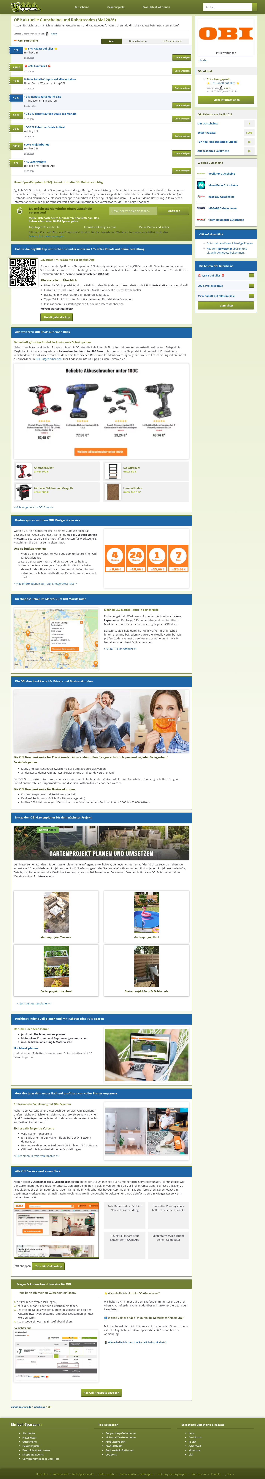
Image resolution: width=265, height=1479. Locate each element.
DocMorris (195, 1437)
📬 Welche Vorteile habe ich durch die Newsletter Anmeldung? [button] (143, 1318)
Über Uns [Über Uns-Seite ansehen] (42, 1474)
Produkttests (113, 1446)
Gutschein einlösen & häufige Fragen (230, 243)
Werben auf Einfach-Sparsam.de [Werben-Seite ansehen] (73, 1474)
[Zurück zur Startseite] (57, 5)
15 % (16, 98)
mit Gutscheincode (171, 41)
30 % (16, 128)
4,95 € (16, 67)
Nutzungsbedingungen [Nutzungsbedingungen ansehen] (172, 1474)
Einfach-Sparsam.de (21, 1406)
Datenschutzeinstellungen (136, 1474)
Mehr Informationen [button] (226, 100)
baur (191, 1433)
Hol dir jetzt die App (57, 317)
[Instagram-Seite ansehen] (251, 59)
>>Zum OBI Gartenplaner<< (34, 1003)
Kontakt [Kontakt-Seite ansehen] (215, 1474)
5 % (16, 50)
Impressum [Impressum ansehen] (199, 1474)
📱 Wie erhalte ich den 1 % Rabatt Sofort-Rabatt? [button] (135, 1342)
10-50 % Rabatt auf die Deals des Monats (50, 114)
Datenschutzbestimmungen (46, 236)
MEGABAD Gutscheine (222, 208)
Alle (111, 41)
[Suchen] (254, 7)
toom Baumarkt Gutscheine (226, 220)
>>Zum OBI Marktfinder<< (120, 649)
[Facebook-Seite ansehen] (253, 59)
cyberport (194, 1446)
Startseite (28, 1433)
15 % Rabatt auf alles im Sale (42, 96)
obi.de (202, 60)
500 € (16, 146)
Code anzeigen (182, 57)
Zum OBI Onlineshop (48, 1266)
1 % (16, 163)
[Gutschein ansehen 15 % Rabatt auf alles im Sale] (251, 296)
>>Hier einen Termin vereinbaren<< (36, 1156)
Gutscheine (82, 7)
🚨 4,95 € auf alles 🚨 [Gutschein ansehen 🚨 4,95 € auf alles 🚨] (211, 275)
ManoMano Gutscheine (223, 185)
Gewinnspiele (115, 7)
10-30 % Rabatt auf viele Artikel (44, 127)
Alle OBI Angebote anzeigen (101, 1392)
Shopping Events (33, 1454)
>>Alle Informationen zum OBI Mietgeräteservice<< (45, 583)
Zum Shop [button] (226, 305)
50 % (16, 115)
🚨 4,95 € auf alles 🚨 (37, 66)
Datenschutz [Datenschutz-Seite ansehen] (106, 1474)
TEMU (192, 1441)
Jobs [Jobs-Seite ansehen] (228, 1474)
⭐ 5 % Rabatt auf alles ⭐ (40, 48)
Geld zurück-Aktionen (119, 1450)
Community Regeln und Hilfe (40, 1459)
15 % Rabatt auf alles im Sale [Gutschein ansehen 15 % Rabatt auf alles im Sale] (216, 296)
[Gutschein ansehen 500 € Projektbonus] (251, 286)
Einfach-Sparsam (27, 1424)
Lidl (190, 1454)
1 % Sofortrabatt (35, 162)
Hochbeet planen (26, 1048)
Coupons (111, 1454)
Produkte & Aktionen (36, 1450)
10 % (16, 80)
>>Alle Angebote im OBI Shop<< (33, 507)
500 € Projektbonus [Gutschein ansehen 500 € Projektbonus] (210, 285)
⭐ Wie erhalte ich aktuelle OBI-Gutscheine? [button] (132, 1293)
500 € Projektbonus (36, 144)
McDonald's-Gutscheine (120, 1437)
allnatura (194, 1450)
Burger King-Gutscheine (120, 1433)
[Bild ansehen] (56, 1356)
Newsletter (29, 1437)
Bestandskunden (138, 41)
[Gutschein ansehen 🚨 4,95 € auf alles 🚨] (251, 275)
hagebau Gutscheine (221, 196)
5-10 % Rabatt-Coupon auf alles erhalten (50, 79)
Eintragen (174, 211)
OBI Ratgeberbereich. (49, 359)
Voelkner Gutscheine (221, 173)
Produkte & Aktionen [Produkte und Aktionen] (156, 7)
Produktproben (115, 1441)
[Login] (187, 5)
